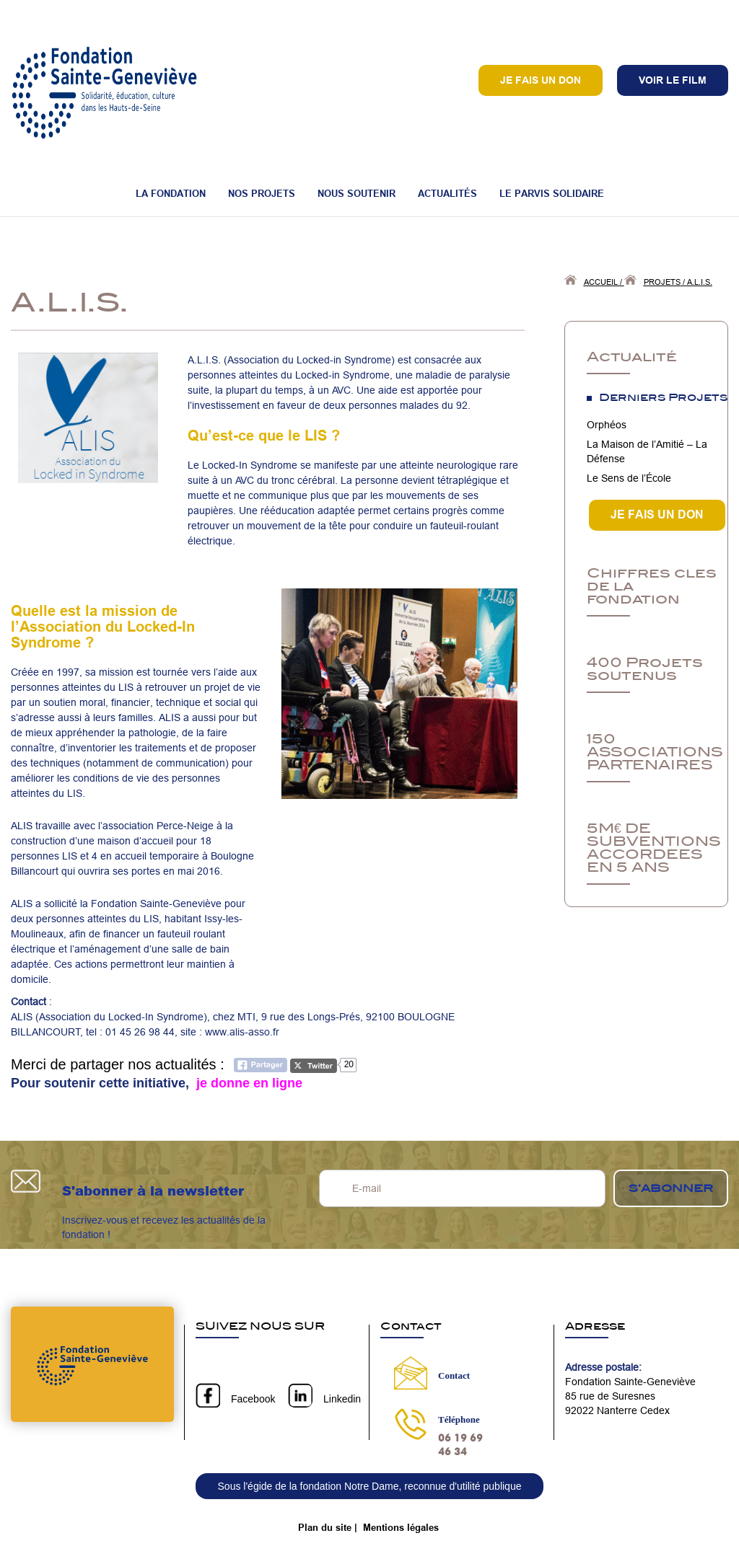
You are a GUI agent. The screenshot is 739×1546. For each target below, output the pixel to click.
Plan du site (324, 1527)
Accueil (601, 282)
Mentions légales (401, 1527)
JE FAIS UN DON (657, 514)
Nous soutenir (356, 193)
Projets (662, 282)
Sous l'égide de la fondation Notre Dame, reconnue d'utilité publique (370, 1486)
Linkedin (342, 1399)
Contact (454, 1375)
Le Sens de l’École (629, 478)
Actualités (447, 193)
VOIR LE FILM (673, 80)
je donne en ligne (247, 1083)
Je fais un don (540, 80)
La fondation (171, 193)
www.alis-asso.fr (240, 1032)
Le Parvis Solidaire (551, 193)
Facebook (253, 1399)
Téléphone (459, 1419)
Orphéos (606, 424)
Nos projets (261, 193)
